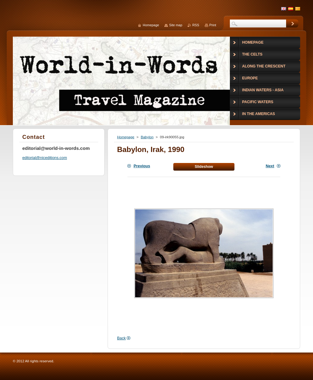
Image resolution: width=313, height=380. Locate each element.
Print (212, 25)
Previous (142, 166)
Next (270, 166)
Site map (175, 25)
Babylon (147, 137)
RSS (195, 25)
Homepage (125, 137)
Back (121, 338)
